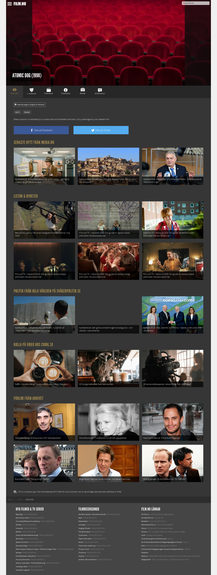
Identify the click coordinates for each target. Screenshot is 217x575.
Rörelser (19, 525)
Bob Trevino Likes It (22, 518)
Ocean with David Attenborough (27, 535)
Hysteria (81, 556)
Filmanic (144, 532)
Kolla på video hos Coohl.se (33, 344)
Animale (18, 553)
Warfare (18, 532)
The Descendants (84, 532)
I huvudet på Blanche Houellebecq (28, 521)
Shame (80, 542)
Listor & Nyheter (26, 196)
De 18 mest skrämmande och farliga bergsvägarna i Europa (161, 542)
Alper (80, 518)
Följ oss (144, 528)
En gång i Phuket (84, 528)
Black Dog (19, 514)
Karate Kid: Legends (23, 570)
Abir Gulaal (19, 539)
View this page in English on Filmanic (29, 105)
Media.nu (144, 556)
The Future (82, 553)
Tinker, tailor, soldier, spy (87, 546)
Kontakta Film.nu (147, 518)
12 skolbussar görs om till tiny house (154, 539)
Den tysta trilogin (22, 546)
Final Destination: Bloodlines (26, 556)
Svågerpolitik (146, 559)
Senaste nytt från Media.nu (34, 142)
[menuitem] (10, 499)
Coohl (143, 535)
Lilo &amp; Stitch (22, 567)
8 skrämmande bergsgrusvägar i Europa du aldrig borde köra (162, 549)
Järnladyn (82, 525)
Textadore (144, 553)
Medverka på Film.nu (148, 525)
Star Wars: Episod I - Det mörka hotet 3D (92, 514)
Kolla (143, 546)
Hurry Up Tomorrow (23, 559)
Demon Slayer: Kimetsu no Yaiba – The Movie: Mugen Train (36, 549)
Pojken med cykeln (85, 539)
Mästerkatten (83, 521)
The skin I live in (83, 549)
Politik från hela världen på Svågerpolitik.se (47, 291)
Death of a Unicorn (22, 542)
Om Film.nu (145, 514)
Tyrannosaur (82, 535)
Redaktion (145, 521)
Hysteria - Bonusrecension (87, 559)
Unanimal (19, 528)
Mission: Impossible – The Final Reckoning (30, 563)
